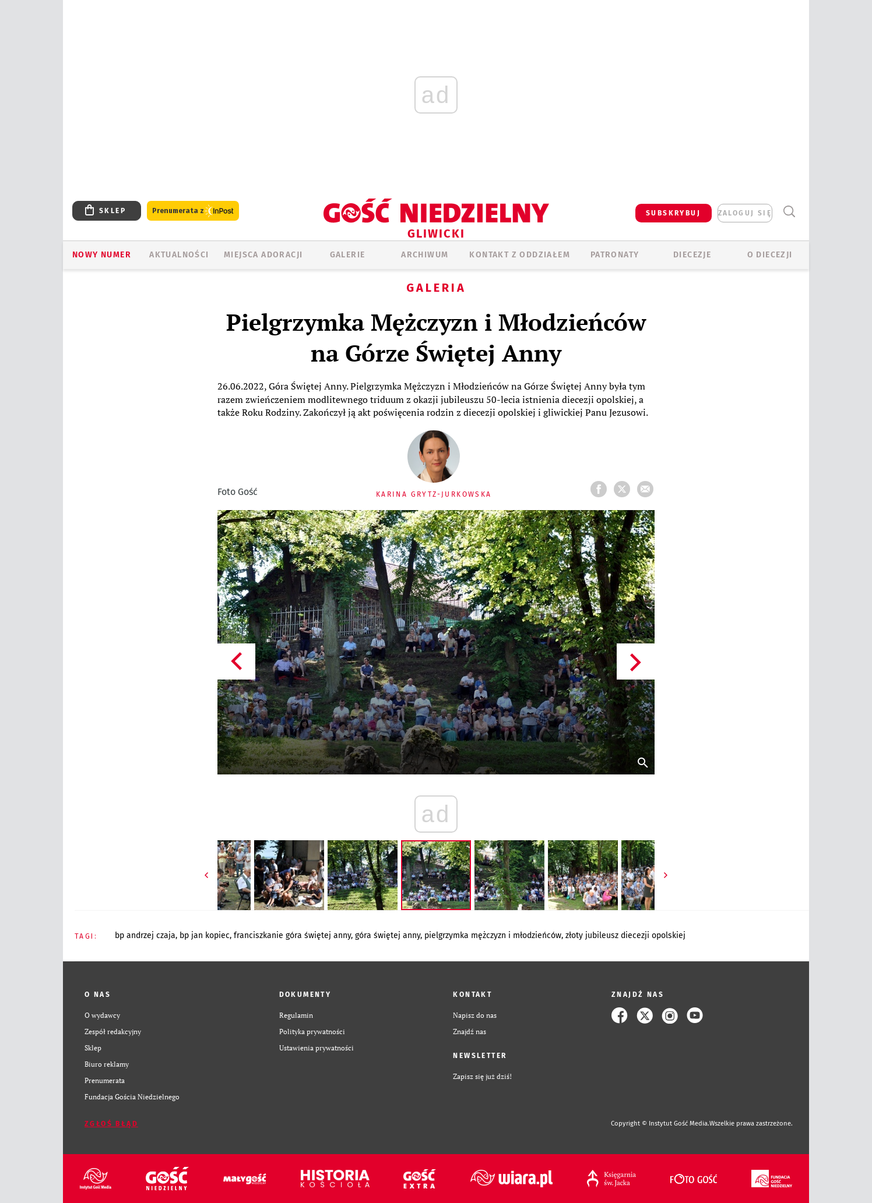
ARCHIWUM (424, 255)
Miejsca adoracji (263, 255)
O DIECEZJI (770, 255)
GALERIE (347, 255)
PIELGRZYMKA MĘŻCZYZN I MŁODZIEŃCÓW (492, 935)
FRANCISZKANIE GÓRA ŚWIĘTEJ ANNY (292, 935)
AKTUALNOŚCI (179, 255)
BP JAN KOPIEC (205, 935)
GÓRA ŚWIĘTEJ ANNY (387, 935)
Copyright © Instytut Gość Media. (660, 1123)
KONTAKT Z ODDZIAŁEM (519, 255)
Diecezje (692, 255)
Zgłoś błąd (111, 1124)
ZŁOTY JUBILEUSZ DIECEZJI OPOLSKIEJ (625, 935)
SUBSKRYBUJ (673, 213)
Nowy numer (101, 255)
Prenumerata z (193, 211)
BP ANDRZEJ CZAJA (145, 935)
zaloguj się (745, 213)
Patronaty (614, 255)
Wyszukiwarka (789, 211)
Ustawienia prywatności (316, 1047)
